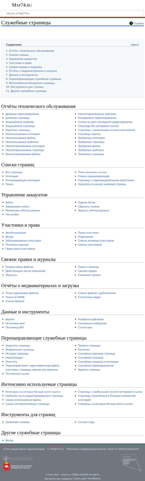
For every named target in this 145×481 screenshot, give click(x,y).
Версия (9, 319)
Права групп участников (20, 248)
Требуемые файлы (89, 145)
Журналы (11, 274)
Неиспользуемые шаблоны (22, 141)
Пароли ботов (86, 202)
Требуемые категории (91, 137)
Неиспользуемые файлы (20, 137)
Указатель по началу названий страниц (102, 184)
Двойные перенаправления (22, 113)
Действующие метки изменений (25, 270)
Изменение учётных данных (22, 210)
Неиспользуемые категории (22, 133)
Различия (83, 349)
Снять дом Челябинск (87, 478)
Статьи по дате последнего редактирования (105, 121)
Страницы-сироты (89, 133)
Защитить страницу (17, 345)
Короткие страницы (17, 129)
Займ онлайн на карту (85, 474)
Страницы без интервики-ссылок (98, 125)
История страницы (17, 353)
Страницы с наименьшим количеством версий (106, 129)
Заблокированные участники (23, 240)
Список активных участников (96, 240)
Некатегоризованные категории (25, 145)
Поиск (9, 184)
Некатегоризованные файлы (22, 154)
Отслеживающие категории (22, 180)
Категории (11, 176)
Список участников (90, 244)
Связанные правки (89, 274)
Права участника (88, 232)
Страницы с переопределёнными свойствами (106, 180)
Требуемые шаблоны (91, 149)
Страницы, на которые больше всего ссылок (105, 403)
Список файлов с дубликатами (97, 293)
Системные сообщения (92, 323)
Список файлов (14, 301)
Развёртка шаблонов (90, 319)
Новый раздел (14, 357)
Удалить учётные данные (93, 210)
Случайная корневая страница (96, 353)
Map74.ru (22, 5)
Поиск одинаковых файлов (21, 293)
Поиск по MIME (15, 297)
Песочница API (14, 327)
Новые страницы (88, 266)
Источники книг (15, 323)
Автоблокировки (15, 232)
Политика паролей (16, 244)
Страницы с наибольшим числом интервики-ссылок (110, 391)
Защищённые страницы (20, 125)
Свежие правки (87, 270)
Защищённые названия (19, 121)
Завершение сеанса (17, 206)
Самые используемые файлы (23, 399)
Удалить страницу (89, 369)
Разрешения (85, 236)
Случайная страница (90, 357)
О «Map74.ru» (55, 448)
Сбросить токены (88, 206)
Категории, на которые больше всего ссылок (32, 391)
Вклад (9, 236)
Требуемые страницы (91, 141)
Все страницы (13, 172)
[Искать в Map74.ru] (72, 13)
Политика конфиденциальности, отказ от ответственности (102, 448)
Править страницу (89, 345)
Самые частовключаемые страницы (27, 403)
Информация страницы (19, 349)
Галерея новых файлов (19, 266)
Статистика (85, 327)
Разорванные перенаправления (97, 117)
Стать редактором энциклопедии (24, 448)
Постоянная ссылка (17, 373)
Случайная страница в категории (98, 361)
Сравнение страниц (17, 421)
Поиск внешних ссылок (92, 172)
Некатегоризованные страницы (24, 149)
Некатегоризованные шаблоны (97, 113)
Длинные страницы (17, 117)
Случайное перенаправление (96, 365)
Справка (139, 23)
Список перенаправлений (93, 176)
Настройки (12, 214)
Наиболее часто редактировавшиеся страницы (34, 395)
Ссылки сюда (86, 421)
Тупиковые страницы (91, 154)
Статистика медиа (89, 297)
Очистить (11, 361)
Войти (9, 202)
